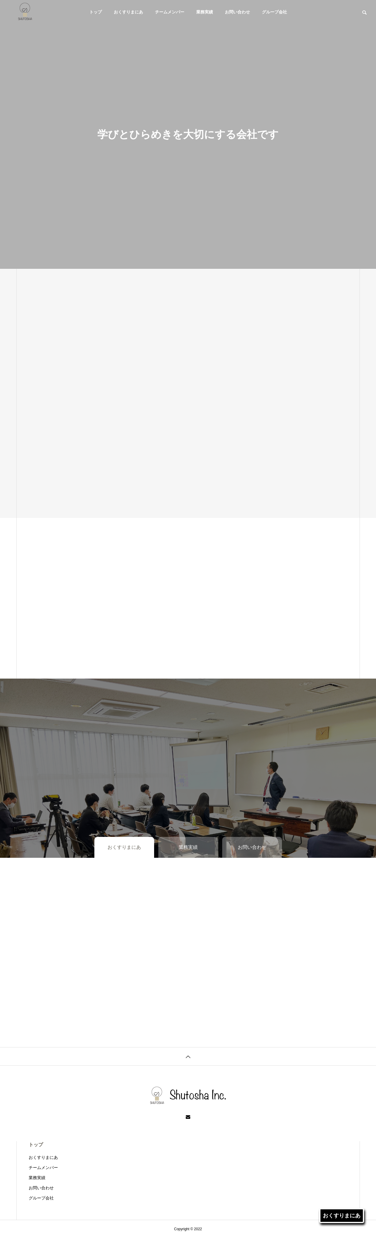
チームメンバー (169, 12)
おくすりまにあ (128, 12)
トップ (95, 12)
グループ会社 (274, 12)
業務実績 (204, 12)
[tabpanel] (188, 134)
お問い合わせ (237, 12)
